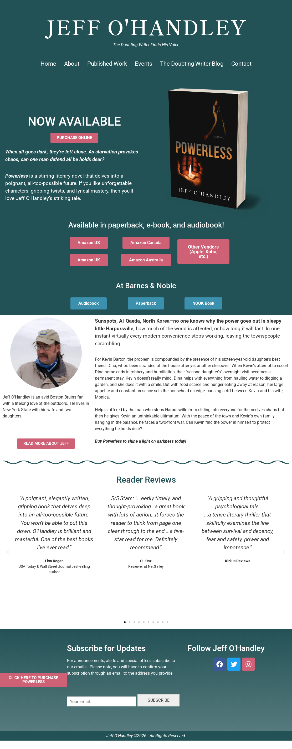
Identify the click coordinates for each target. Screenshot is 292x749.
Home (48, 63)
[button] (8, 552)
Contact (241, 63)
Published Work (107, 63)
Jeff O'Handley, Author (146, 7)
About (71, 63)
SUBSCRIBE (159, 700)
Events (143, 63)
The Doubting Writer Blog (191, 63)
